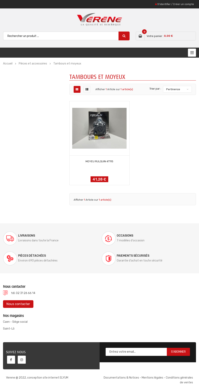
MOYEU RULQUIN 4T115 (99, 161)
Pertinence (173, 89)
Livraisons (26, 235)
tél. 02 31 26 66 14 (23, 293)
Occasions (125, 235)
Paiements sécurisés (133, 255)
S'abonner (178, 351)
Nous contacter (18, 304)
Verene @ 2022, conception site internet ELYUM (37, 377)
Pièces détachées (32, 255)
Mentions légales (152, 377)
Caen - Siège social (15, 322)
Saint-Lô (8, 328)
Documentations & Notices (121, 377)
